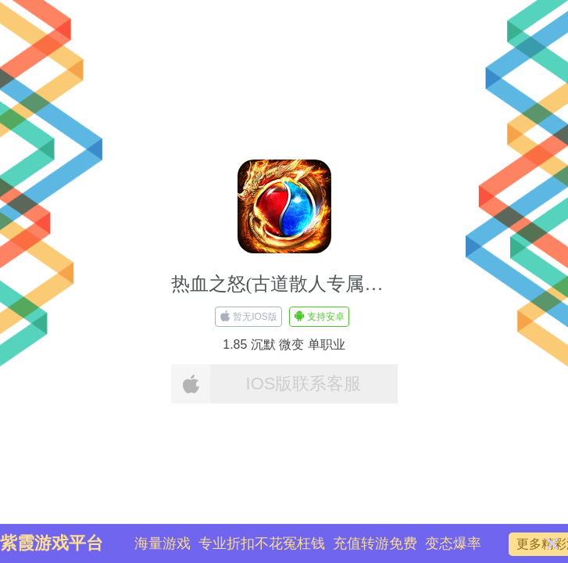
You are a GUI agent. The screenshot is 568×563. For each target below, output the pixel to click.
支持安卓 (319, 316)
